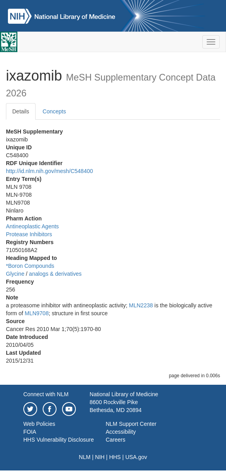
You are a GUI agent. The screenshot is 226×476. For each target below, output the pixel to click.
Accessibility (120, 432)
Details (20, 111)
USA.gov (136, 457)
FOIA (29, 432)
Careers (115, 439)
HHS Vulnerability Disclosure (58, 439)
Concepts (54, 111)
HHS (115, 457)
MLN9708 (36, 313)
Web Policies (39, 424)
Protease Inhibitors (29, 234)
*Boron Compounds (30, 266)
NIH (100, 457)
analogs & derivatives (55, 274)
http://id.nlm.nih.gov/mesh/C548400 (49, 171)
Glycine (15, 274)
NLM (85, 457)
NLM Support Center (130, 424)
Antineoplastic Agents (32, 226)
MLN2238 (141, 305)
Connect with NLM (45, 394)
